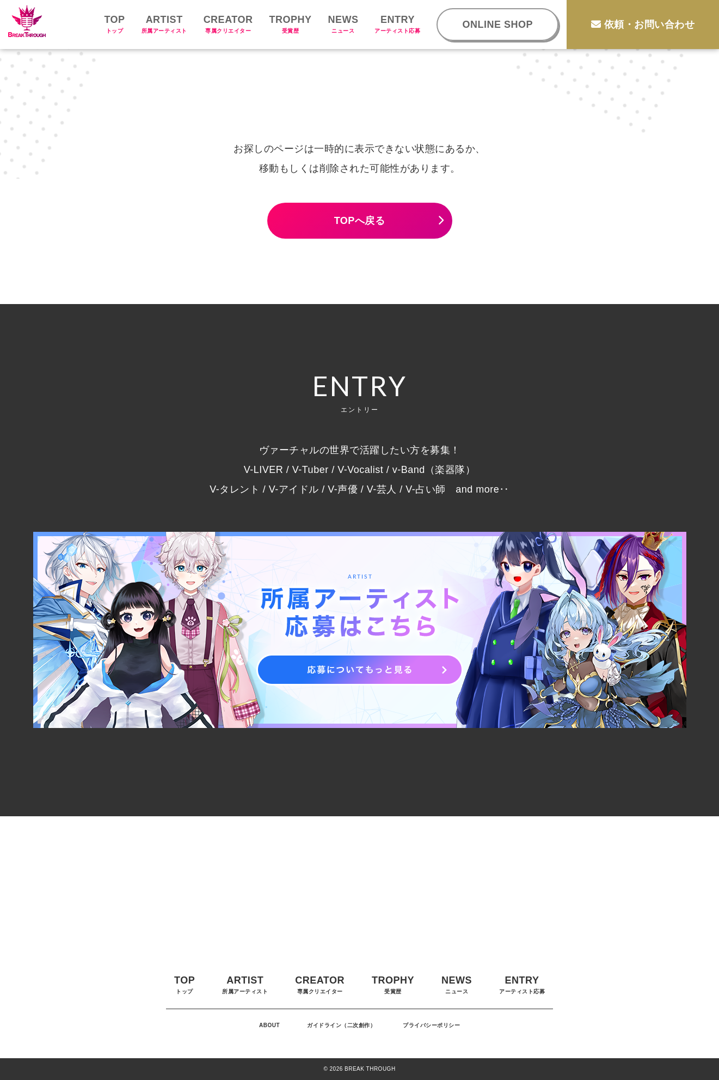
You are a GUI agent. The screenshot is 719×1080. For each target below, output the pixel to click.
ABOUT (269, 1025)
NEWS (343, 24)
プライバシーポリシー (431, 1025)
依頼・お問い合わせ (643, 24)
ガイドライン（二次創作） (341, 1025)
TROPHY (290, 24)
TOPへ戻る (359, 220)
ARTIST (164, 24)
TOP (114, 24)
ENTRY (397, 24)
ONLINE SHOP (497, 24)
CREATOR (228, 24)
